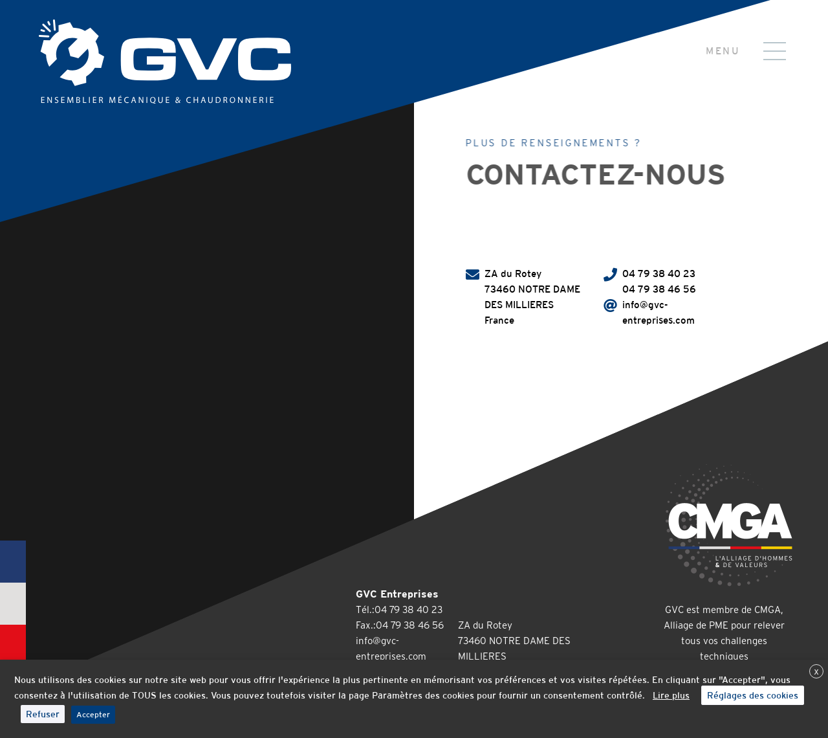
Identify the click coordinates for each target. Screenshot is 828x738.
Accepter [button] (93, 714)
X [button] (816, 671)
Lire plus (671, 695)
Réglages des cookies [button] (752, 695)
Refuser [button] (43, 714)
